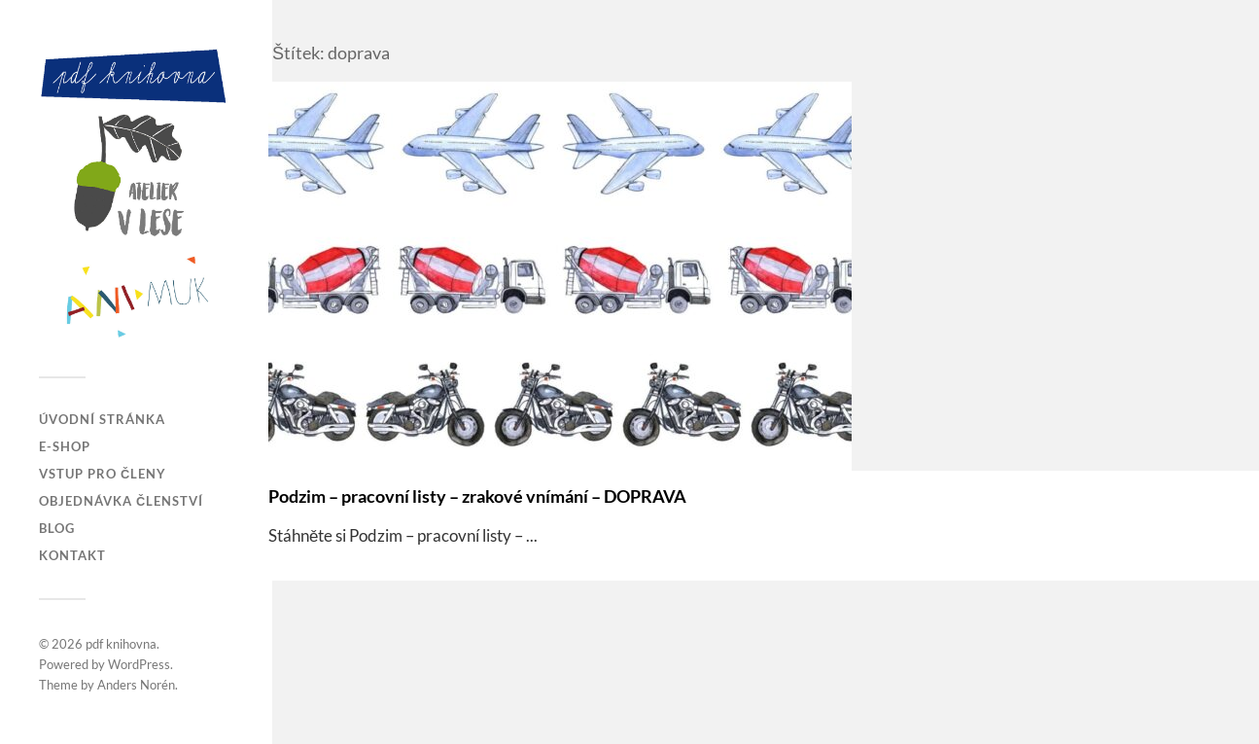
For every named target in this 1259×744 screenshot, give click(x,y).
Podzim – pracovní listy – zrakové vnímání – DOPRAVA (477, 496)
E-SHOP (64, 446)
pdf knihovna (121, 644)
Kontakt (72, 555)
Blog (57, 528)
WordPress (139, 664)
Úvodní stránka (102, 419)
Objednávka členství (121, 501)
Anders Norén (136, 684)
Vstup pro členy (102, 473)
